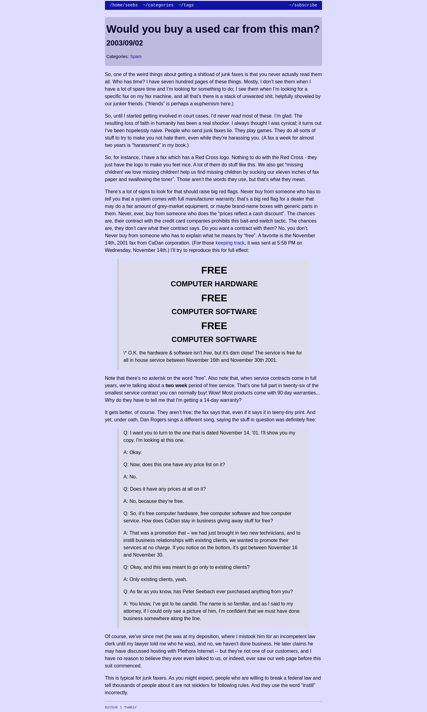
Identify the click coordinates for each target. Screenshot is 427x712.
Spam (136, 56)
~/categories (158, 5)
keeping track (229, 242)
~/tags (186, 5)
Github (111, 707)
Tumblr (130, 707)
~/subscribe (303, 5)
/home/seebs (124, 5)
